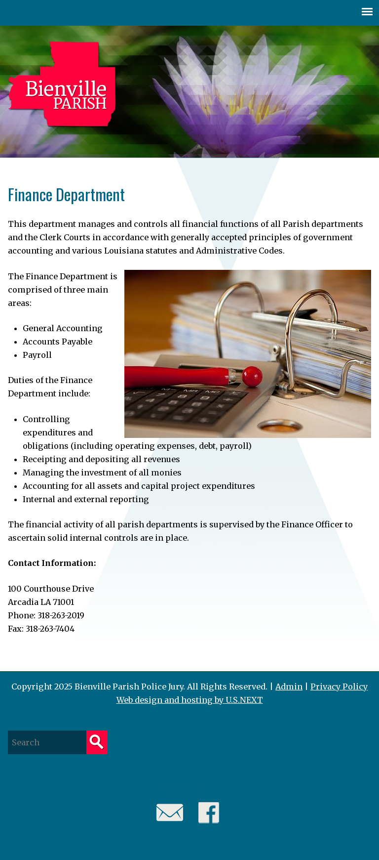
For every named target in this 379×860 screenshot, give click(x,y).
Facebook (209, 812)
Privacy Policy (339, 686)
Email (170, 812)
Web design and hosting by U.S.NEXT (189, 700)
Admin (289, 686)
